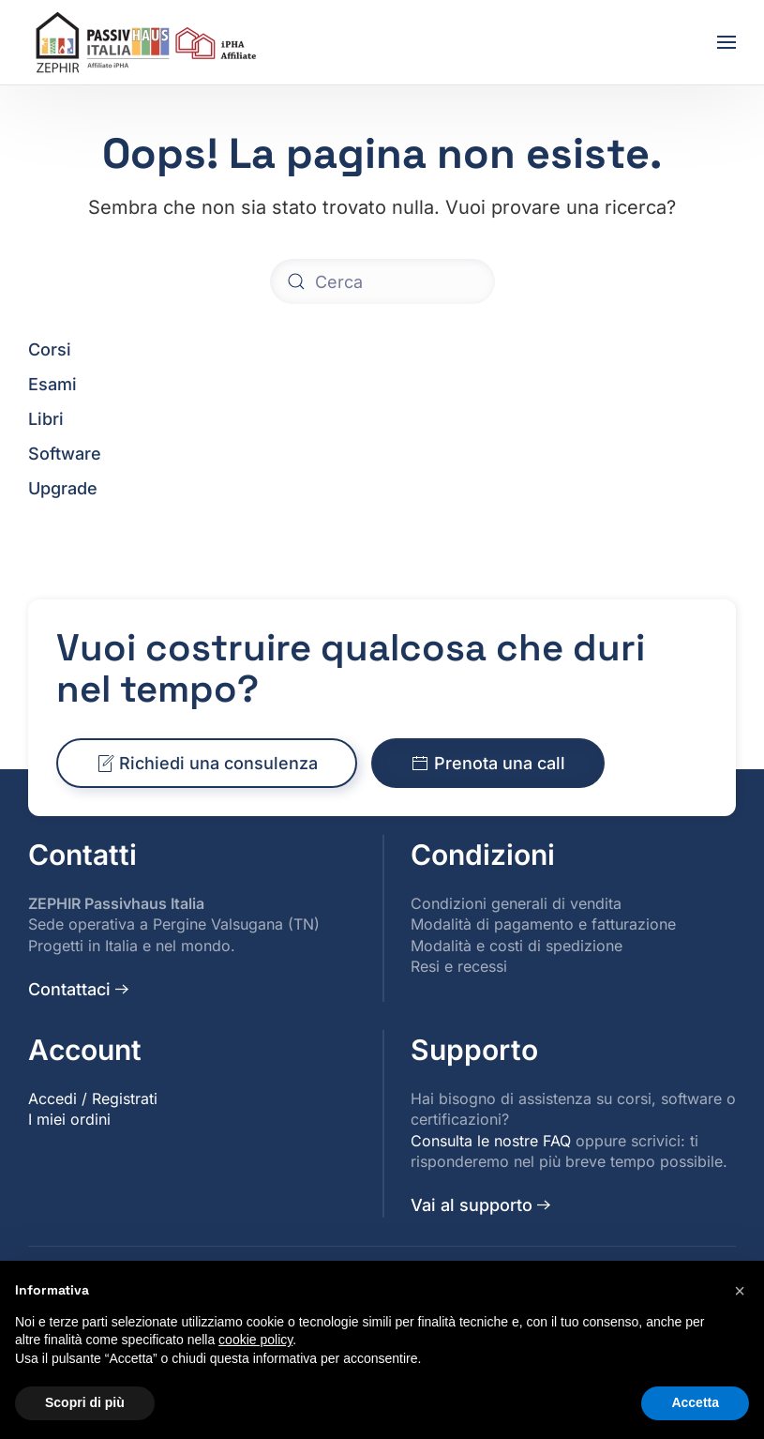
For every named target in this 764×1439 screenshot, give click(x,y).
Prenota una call (488, 765)
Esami (52, 384)
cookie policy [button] (255, 1339)
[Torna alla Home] (148, 42)
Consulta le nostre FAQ (491, 1140)
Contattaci (69, 989)
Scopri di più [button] (85, 1402)
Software (64, 453)
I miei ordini (69, 1119)
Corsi (49, 349)
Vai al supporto (471, 1205)
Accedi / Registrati (92, 1098)
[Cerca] (382, 281)
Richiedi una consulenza (207, 765)
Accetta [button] (695, 1402)
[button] (726, 42)
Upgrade (62, 488)
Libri (46, 419)
